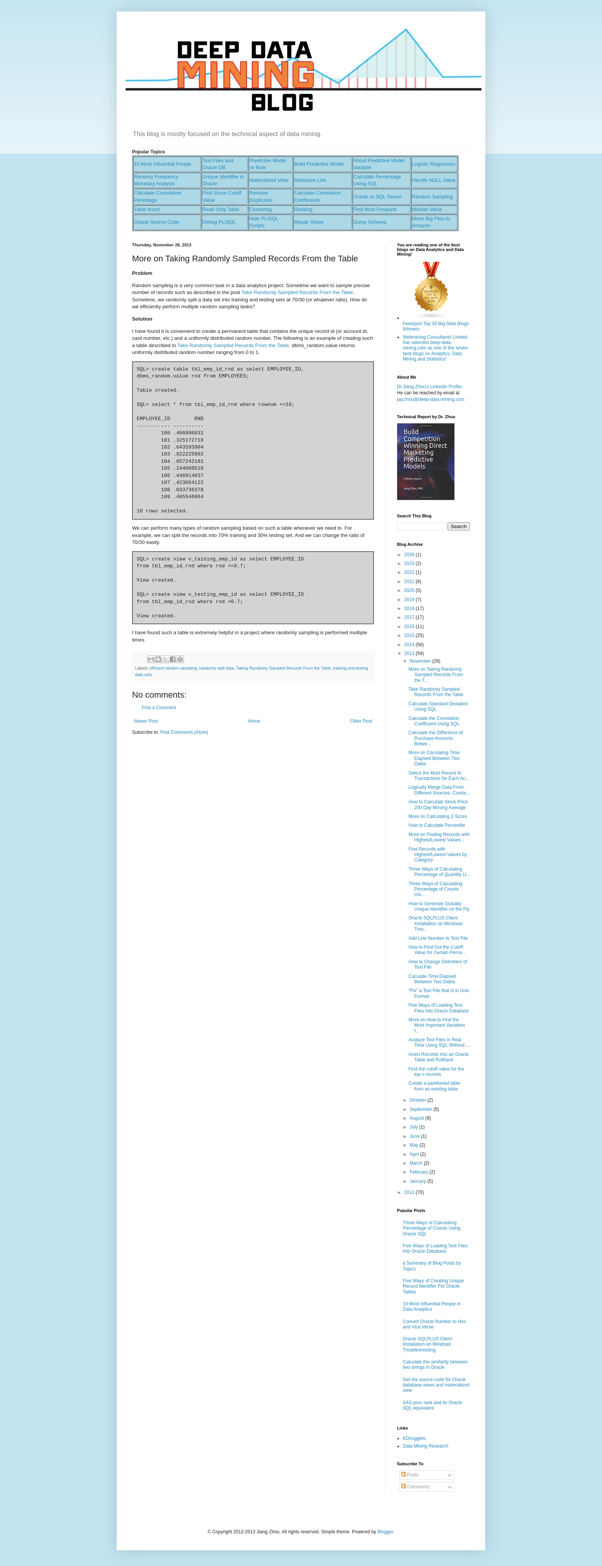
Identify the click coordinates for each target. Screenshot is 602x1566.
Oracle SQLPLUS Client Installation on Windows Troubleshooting (427, 1344)
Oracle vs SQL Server (377, 196)
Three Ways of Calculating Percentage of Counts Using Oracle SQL (431, 1228)
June (415, 1136)
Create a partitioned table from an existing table (434, 1086)
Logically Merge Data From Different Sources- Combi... (439, 790)
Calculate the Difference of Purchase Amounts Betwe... (435, 738)
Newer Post (146, 721)
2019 (410, 599)
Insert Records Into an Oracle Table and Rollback (438, 1057)
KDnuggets (414, 1438)
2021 (410, 581)
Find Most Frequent (375, 209)
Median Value (427, 209)
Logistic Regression (433, 164)
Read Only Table (220, 209)
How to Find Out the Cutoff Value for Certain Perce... (437, 949)
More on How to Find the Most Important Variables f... (436, 1025)
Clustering (260, 209)
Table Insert (147, 209)
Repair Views (308, 222)
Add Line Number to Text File (438, 938)
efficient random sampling (173, 668)
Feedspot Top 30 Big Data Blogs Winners (436, 323)
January (418, 1181)
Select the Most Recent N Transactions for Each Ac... (438, 775)
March (417, 1163)
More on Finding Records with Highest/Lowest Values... (439, 837)
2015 (410, 635)
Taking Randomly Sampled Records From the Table (283, 668)
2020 (410, 590)
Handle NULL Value (433, 180)
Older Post (361, 721)
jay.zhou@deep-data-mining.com (430, 399)
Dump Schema (369, 222)
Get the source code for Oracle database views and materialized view (436, 1385)
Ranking (303, 209)
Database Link (310, 180)
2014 (410, 644)
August (417, 1118)
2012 (410, 1192)
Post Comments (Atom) (184, 732)
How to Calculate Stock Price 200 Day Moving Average (438, 804)
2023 (410, 563)
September (421, 1109)
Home (254, 721)
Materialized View (268, 180)
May (415, 1145)
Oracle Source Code (156, 222)
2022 (410, 572)
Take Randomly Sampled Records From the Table (297, 292)
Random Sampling (432, 196)
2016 (410, 626)
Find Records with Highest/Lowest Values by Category (437, 854)
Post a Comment (159, 707)
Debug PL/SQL (219, 222)
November (421, 661)
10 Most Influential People (163, 164)
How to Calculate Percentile (436, 825)
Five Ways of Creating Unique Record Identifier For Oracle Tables (433, 1286)
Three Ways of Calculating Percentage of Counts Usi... (435, 889)
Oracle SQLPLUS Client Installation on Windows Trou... (435, 923)
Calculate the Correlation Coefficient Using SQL (434, 721)
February (419, 1172)
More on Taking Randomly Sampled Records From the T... (435, 675)
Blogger (385, 1531)
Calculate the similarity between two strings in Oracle (435, 1364)
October (418, 1100)
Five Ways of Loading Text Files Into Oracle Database (438, 1007)
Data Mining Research (425, 1446)
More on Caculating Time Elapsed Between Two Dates (434, 758)
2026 (410, 554)
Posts (409, 1475)
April (415, 1154)
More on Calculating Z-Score (437, 816)
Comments (415, 1487)
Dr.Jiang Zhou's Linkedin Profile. (430, 386)
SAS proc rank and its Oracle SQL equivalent (432, 1405)
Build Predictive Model (319, 164)
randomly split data (216, 668)
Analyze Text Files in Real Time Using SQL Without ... (439, 1042)
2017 (410, 617)
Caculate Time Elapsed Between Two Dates (432, 979)
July (414, 1127)
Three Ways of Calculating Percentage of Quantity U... (439, 871)
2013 (410, 653)
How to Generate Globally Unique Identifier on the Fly (438, 906)
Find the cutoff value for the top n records (436, 1071)
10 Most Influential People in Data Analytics (432, 1306)
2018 (410, 608)
